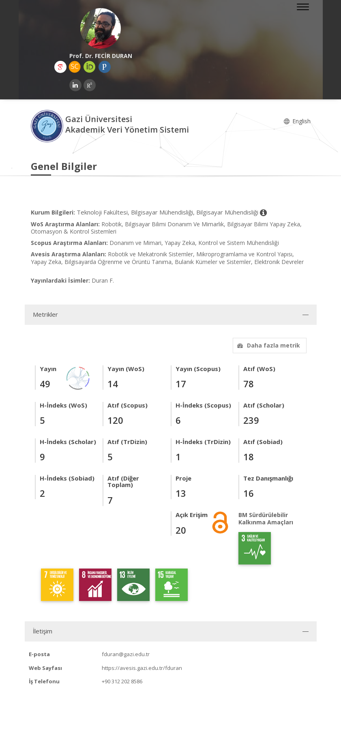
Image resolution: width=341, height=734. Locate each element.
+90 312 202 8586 (122, 681)
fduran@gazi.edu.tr (126, 654)
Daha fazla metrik (267, 345)
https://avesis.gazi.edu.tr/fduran (142, 668)
